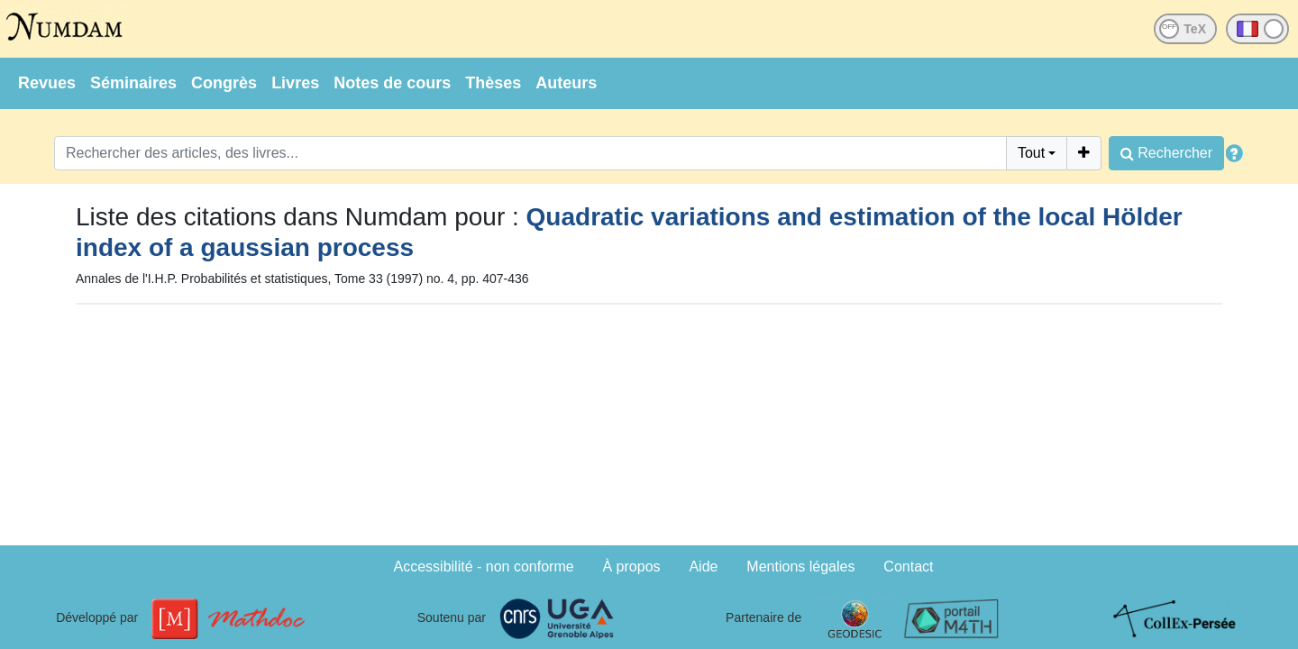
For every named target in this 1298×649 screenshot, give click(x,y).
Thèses (493, 83)
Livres (295, 83)
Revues (47, 83)
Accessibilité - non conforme (484, 566)
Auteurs (566, 83)
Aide (703, 566)
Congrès (224, 83)
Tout (1031, 152)
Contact (908, 566)
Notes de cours (392, 83)
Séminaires (133, 83)
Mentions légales (800, 566)
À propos (632, 566)
